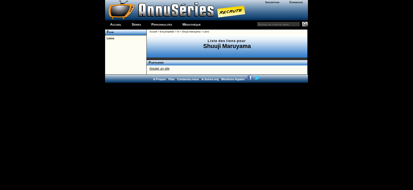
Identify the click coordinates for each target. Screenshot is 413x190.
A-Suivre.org (210, 79)
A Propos (159, 79)
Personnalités (161, 24)
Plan (172, 79)
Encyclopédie (167, 31)
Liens (109, 38)
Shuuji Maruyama (191, 31)
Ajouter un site (159, 68)
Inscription (272, 2)
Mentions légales (233, 79)
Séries (136, 24)
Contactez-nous (188, 79)
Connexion (296, 2)
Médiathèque (192, 24)
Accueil (115, 24)
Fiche (109, 32)
